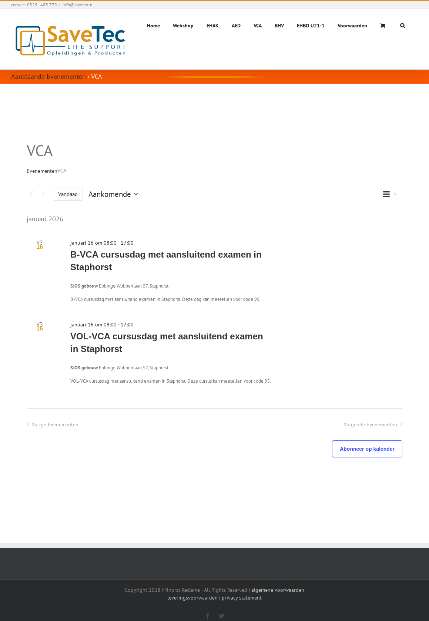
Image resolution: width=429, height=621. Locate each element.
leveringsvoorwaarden (192, 597)
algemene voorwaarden (277, 590)
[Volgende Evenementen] (42, 194)
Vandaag (68, 194)
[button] (402, 25)
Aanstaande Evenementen (48, 76)
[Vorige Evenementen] (31, 194)
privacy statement (242, 597)
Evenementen (42, 171)
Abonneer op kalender (367, 449)
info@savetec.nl (78, 4)
